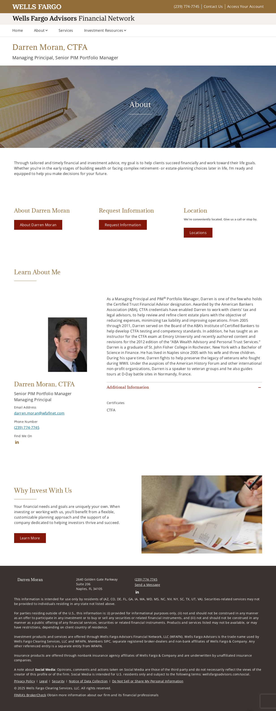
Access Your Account (245, 6)
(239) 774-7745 (186, 6)
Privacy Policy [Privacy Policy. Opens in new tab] (24, 681)
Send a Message (147, 585)
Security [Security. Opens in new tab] (58, 681)
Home (17, 30)
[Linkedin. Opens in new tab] (17, 442)
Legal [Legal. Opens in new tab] (43, 681)
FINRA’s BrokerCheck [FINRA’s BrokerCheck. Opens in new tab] (30, 695)
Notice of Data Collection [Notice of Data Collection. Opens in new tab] (88, 681)
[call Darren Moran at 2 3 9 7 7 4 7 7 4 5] (26, 427)
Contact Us (213, 6)
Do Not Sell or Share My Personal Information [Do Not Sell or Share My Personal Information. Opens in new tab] (147, 681)
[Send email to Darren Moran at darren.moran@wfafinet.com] (39, 413)
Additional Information (128, 387)
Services (66, 30)
